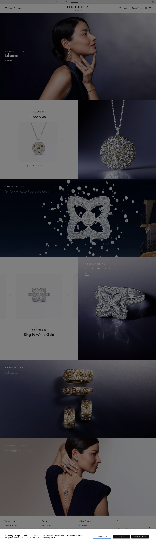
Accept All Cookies (140, 536)
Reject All (121, 536)
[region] (78, 536)
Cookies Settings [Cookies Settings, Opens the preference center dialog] (102, 536)
